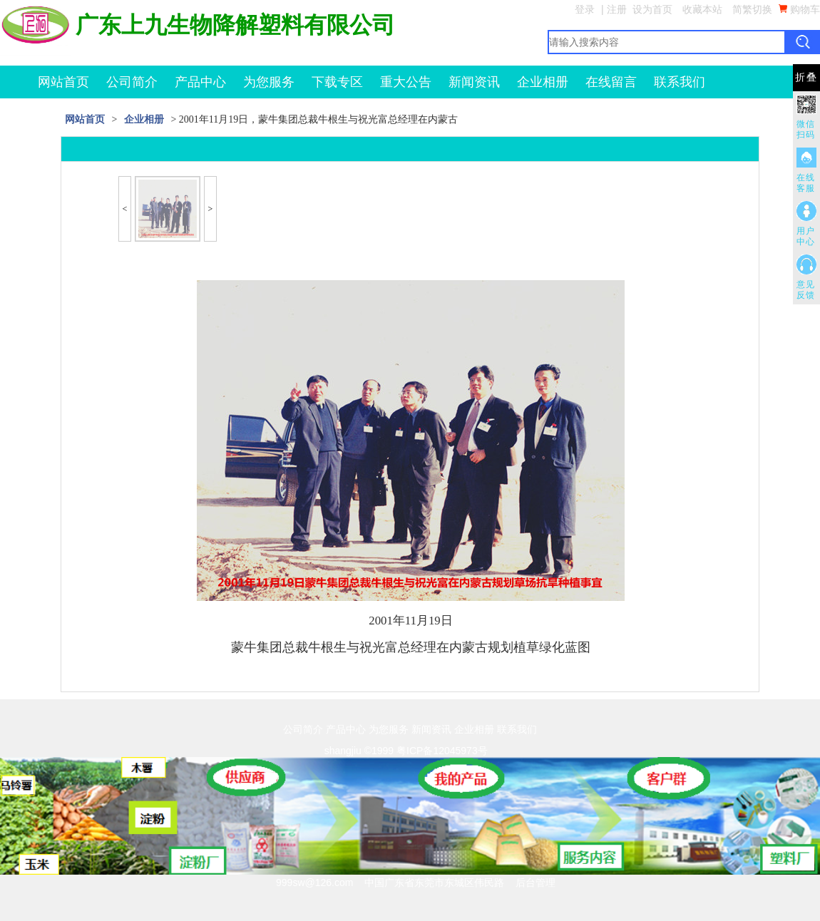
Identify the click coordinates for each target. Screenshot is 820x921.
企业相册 (542, 82)
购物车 (799, 9)
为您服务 (268, 82)
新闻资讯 (474, 82)
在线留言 (611, 82)
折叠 (806, 77)
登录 (585, 9)
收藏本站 (702, 9)
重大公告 (405, 82)
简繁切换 (752, 9)
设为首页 (652, 9)
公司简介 (132, 82)
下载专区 (337, 82)
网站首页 (63, 82)
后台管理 (535, 882)
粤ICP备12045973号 (442, 750)
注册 (617, 9)
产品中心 (200, 82)
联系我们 (679, 82)
